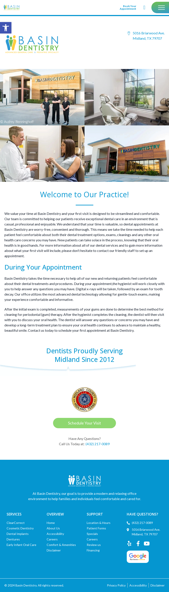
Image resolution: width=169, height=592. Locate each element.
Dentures (13, 539)
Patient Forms (96, 528)
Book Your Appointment (128, 7)
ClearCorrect (16, 523)
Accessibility (55, 534)
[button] (5, 28)
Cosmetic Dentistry (20, 528)
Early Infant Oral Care (21, 545)
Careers (52, 539)
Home (51, 523)
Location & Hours (98, 523)
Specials (92, 534)
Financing (93, 550)
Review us (94, 545)
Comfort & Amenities (61, 545)
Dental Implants (18, 534)
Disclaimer (54, 550)
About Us (53, 528)
